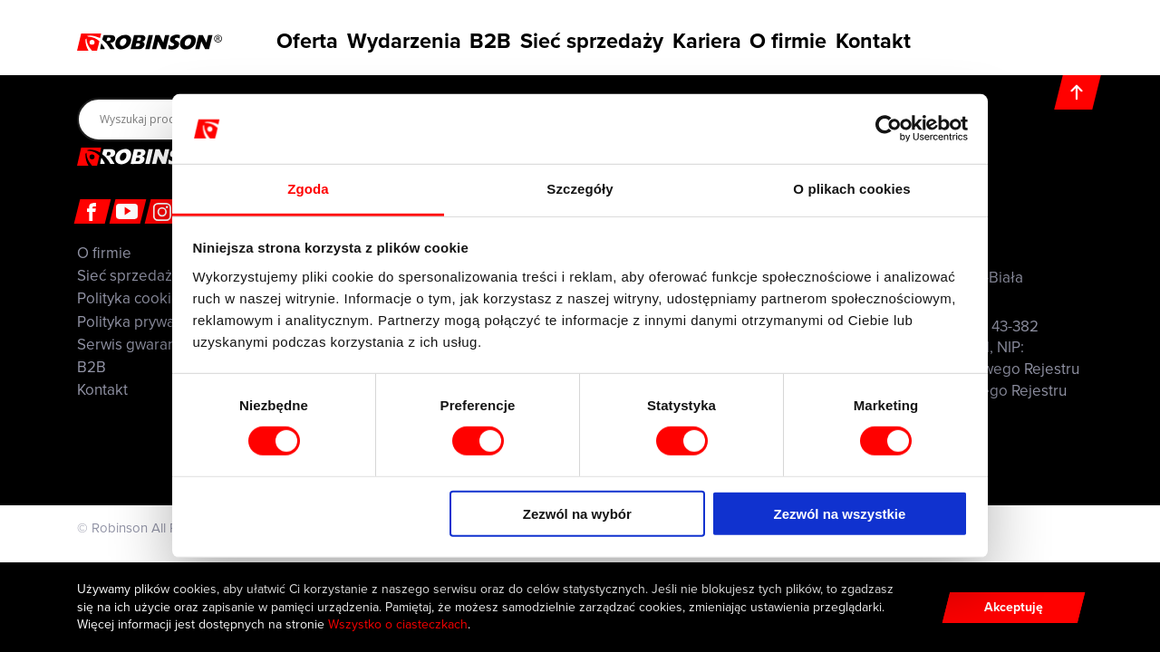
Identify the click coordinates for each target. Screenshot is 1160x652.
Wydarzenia (394, 39)
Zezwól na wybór (577, 513)
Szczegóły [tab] (579, 189)
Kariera (705, 39)
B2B (488, 39)
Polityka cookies (132, 298)
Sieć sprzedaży (592, 39)
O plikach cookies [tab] (851, 189)
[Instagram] (163, 211)
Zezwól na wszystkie (839, 513)
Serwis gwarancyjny (143, 344)
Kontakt (890, 39)
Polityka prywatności (146, 321)
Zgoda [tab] (308, 189)
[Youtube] (128, 211)
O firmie (797, 39)
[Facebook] (92, 211)
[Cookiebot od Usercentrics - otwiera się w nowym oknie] (888, 128)
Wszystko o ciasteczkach (398, 624)
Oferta (294, 39)
